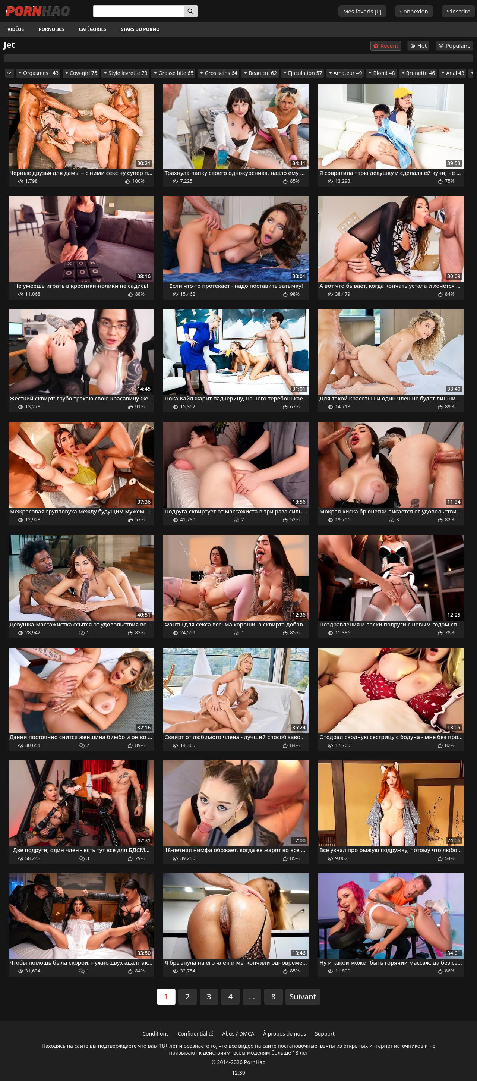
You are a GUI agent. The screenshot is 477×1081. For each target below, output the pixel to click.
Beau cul (260, 72)
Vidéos (15, 29)
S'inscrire (458, 11)
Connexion (414, 11)
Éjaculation (302, 72)
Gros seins (218, 72)
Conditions (155, 1033)
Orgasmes (38, 72)
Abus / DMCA (238, 1033)
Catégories (92, 29)
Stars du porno (140, 29)
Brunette (418, 72)
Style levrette (125, 72)
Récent (385, 45)
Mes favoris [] (362, 11)
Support (325, 1033)
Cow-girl (80, 72)
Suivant (303, 997)
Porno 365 (51, 29)
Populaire (454, 45)
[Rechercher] (191, 11)
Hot (418, 45)
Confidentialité (195, 1033)
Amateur (345, 72)
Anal (452, 72)
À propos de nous (284, 1033)
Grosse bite (173, 72)
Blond (381, 72)
